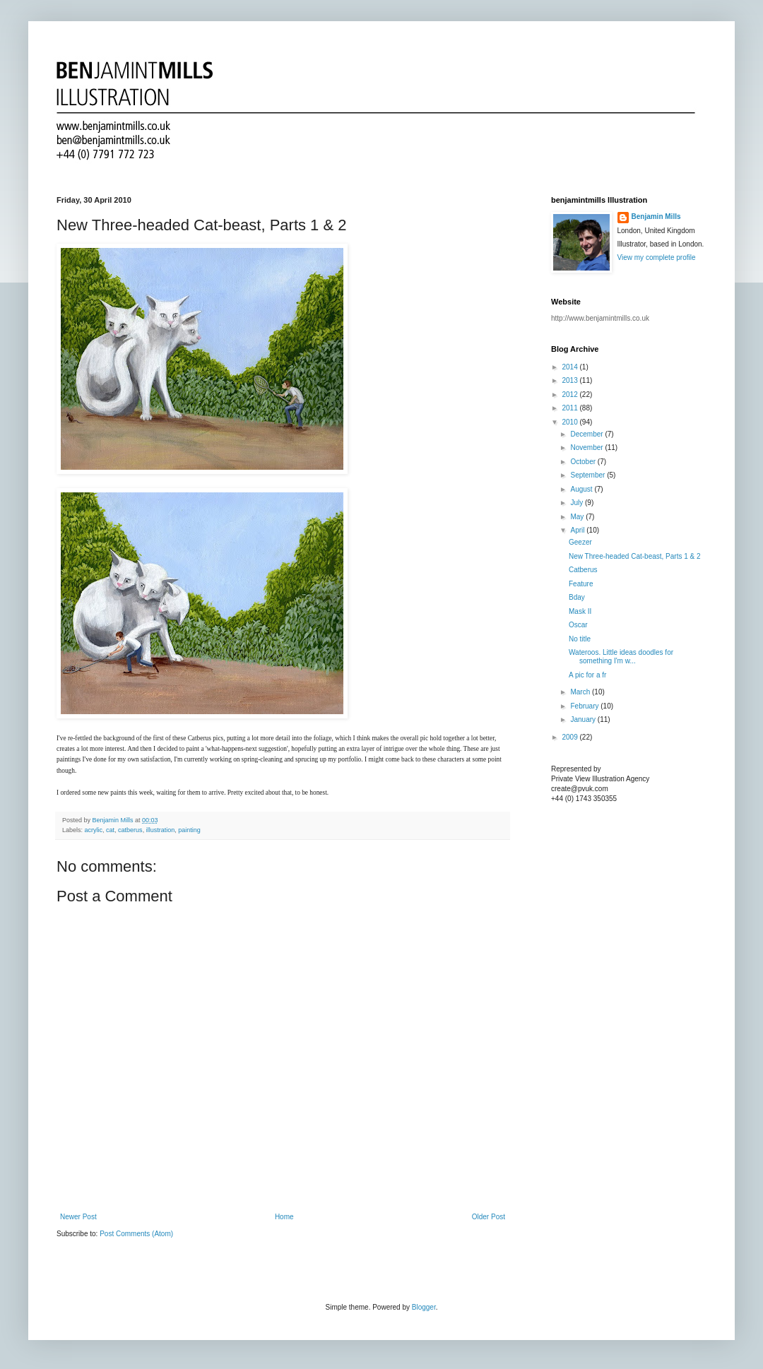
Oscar (578, 625)
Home (284, 1217)
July (577, 502)
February (585, 706)
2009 (570, 737)
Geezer (580, 542)
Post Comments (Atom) (136, 1234)
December (587, 434)
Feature (581, 584)
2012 (570, 394)
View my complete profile (656, 257)
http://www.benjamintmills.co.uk (600, 318)
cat (110, 830)
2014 (570, 367)
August (582, 489)
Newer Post (78, 1217)
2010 (570, 422)
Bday (577, 597)
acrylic (94, 830)
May (578, 517)
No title (580, 639)
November (587, 447)
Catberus (583, 570)
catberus (130, 830)
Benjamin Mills (656, 216)
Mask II (580, 611)
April (578, 530)
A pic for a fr (587, 675)
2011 (570, 408)
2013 (570, 380)
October (583, 462)
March (581, 692)
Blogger (424, 1307)
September (588, 475)
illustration (160, 830)
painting (189, 830)
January (583, 719)
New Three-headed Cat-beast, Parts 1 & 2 (635, 556)
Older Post (488, 1217)
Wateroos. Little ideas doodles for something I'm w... (621, 656)
